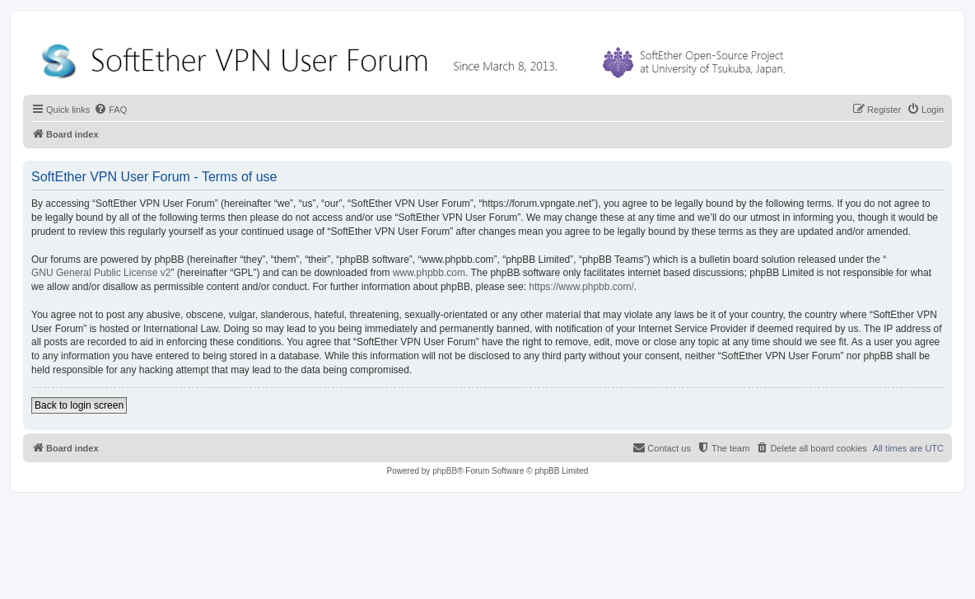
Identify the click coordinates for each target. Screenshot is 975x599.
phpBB (444, 470)
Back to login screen (79, 405)
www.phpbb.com (429, 272)
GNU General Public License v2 (100, 272)
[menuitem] (110, 109)
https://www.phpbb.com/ (581, 286)
